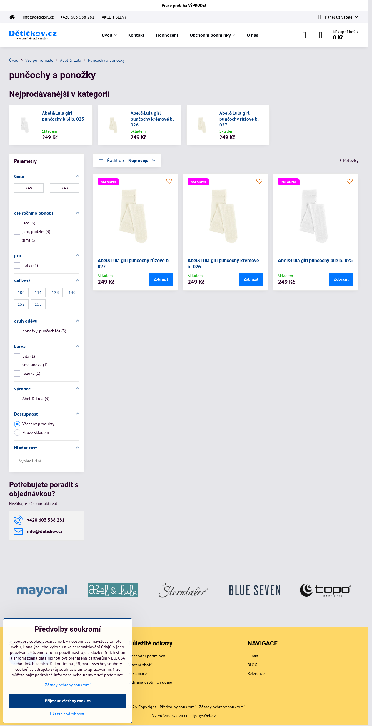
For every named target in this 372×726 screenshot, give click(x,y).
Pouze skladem (31, 432)
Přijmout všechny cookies (68, 700)
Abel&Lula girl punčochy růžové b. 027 (238, 119)
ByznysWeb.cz (203, 715)
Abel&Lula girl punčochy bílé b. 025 (63, 116)
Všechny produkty (34, 424)
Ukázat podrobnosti (68, 714)
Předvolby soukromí (178, 707)
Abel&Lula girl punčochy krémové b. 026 (152, 119)
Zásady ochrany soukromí (222, 707)
